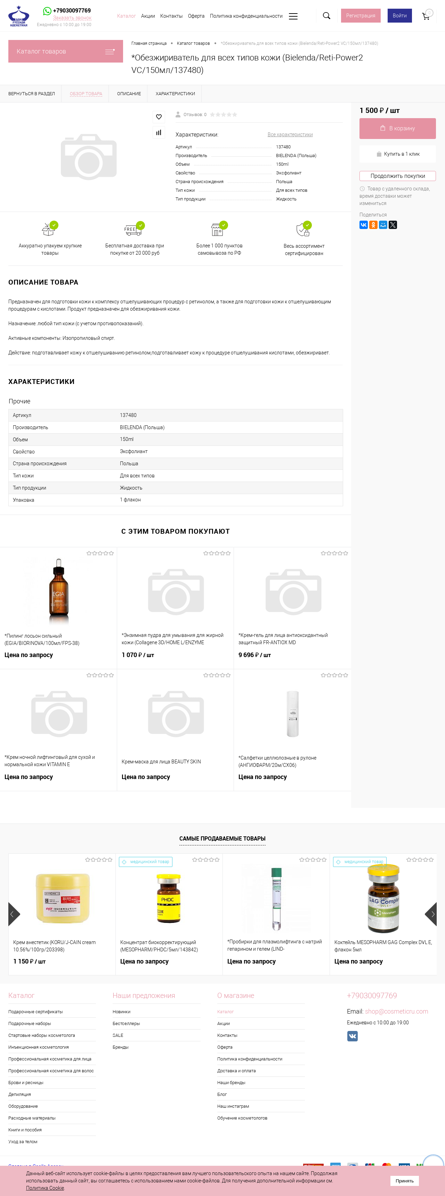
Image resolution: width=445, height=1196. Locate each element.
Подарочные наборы (29, 1023)
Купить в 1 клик (398, 154)
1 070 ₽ (175, 659)
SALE (118, 1035)
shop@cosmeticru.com (396, 1011)
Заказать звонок (72, 18)
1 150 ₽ (29, 961)
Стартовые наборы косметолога (41, 1035)
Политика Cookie (45, 1188)
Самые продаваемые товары (222, 838)
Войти (400, 15)
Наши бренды (231, 1082)
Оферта (196, 16)
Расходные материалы (32, 1118)
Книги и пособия (25, 1129)
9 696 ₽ (292, 659)
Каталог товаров (66, 51)
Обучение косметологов (242, 1118)
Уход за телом (23, 1141)
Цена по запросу (58, 659)
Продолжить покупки (398, 176)
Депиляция (19, 1094)
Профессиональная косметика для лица (49, 1059)
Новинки (121, 1011)
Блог (222, 1094)
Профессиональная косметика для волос (51, 1070)
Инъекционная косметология (38, 1047)
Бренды (121, 1047)
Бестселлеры (126, 1023)
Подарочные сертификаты (35, 1011)
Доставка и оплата (236, 1070)
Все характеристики (290, 134)
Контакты (171, 16)
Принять (405, 1180)
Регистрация (360, 15)
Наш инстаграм (233, 1106)
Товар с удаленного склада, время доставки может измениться (394, 196)
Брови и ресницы (25, 1082)
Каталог (126, 16)
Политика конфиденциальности (246, 16)
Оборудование (23, 1106)
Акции (148, 16)
